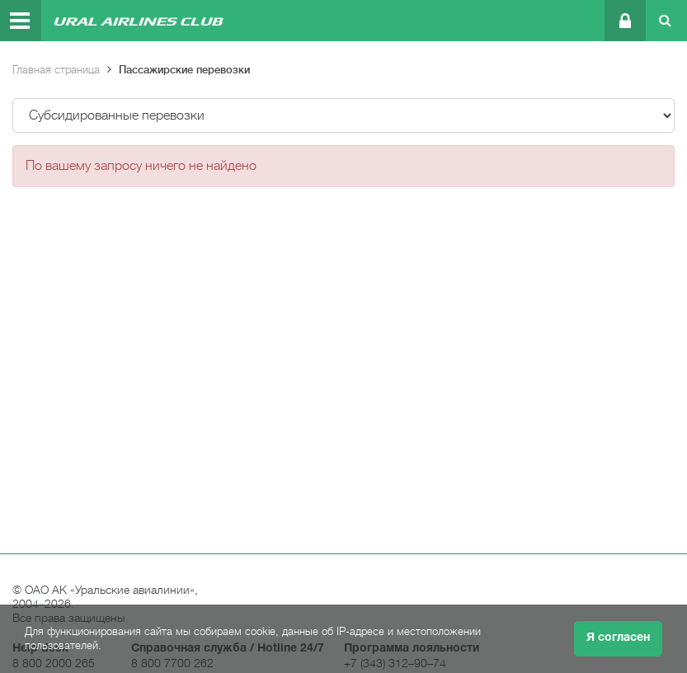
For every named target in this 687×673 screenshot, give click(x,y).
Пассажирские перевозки (184, 70)
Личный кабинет (624, 20)
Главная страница (56, 70)
